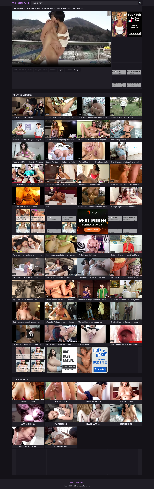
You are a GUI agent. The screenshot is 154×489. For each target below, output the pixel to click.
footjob (77, 70)
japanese (53, 70)
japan (61, 70)
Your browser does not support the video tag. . (61, 39)
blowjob (38, 70)
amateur (22, 70)
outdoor (69, 70)
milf (15, 70)
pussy (30, 70)
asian (45, 70)
